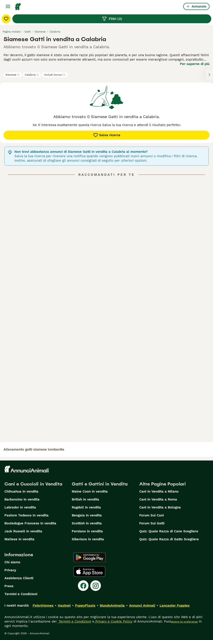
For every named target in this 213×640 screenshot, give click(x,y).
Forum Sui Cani (151, 515)
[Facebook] (83, 585)
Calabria (32, 74)
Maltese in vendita (19, 539)
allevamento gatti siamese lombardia (34, 449)
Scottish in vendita (87, 523)
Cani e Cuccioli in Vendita (33, 484)
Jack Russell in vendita (23, 531)
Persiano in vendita (87, 531)
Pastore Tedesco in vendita (26, 515)
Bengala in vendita (87, 515)
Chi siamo (12, 562)
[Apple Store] (89, 571)
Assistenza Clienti (18, 578)
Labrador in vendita (20, 507)
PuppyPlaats (85, 606)
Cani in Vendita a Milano (159, 491)
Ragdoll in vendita (86, 507)
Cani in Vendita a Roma (158, 499)
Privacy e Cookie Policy (113, 621)
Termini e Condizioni (20, 594)
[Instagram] (95, 585)
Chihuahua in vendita (21, 491)
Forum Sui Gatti (151, 523)
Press (8, 586)
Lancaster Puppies (175, 606)
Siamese (13, 74)
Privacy (10, 570)
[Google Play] (90, 557)
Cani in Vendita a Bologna (160, 507)
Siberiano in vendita (88, 539)
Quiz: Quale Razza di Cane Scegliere (168, 531)
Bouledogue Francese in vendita (30, 523)
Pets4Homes (43, 606)
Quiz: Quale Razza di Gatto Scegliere (169, 539)
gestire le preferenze (184, 621)
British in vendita (85, 499)
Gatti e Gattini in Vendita (100, 484)
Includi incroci (55, 74)
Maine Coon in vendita (90, 491)
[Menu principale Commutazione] (8, 6)
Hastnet (64, 606)
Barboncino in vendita (22, 499)
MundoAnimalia (112, 606)
